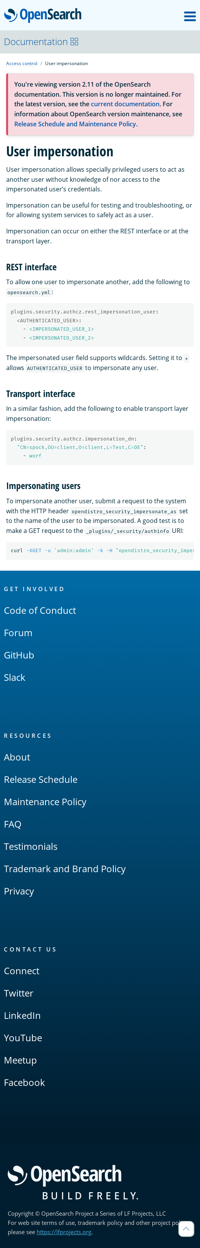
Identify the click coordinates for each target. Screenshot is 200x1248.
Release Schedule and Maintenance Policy (75, 124)
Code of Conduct (40, 610)
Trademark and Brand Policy (65, 868)
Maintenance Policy (45, 801)
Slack (14, 677)
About (17, 756)
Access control (21, 63)
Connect (21, 970)
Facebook (24, 1082)
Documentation (41, 41)
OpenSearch (45, 16)
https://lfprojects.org (64, 1232)
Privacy (19, 890)
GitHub (19, 654)
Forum (18, 632)
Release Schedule (40, 779)
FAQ (13, 823)
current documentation (125, 104)
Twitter (19, 993)
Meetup (20, 1060)
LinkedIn (22, 1015)
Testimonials (30, 846)
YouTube (23, 1037)
